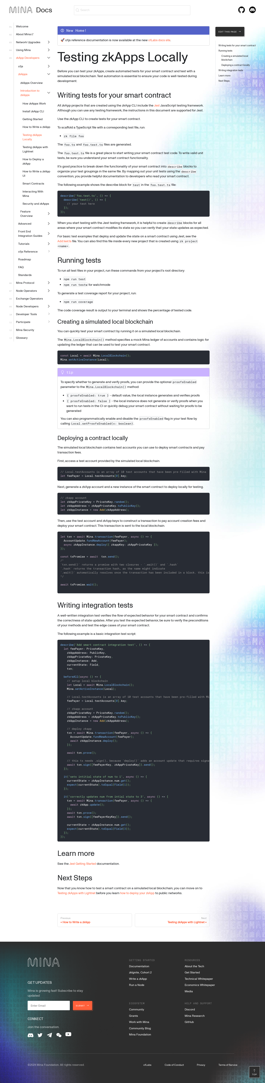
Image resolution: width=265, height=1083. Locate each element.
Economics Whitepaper (200, 985)
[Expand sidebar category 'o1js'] (49, 66)
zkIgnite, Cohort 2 (140, 972)
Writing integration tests (230, 70)
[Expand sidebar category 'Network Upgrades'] (49, 42)
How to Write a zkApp (36, 127)
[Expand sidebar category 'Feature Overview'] (49, 213)
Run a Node (136, 985)
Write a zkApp (138, 979)
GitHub (189, 1022)
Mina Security (25, 330)
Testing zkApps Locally (32, 137)
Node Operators (26, 291)
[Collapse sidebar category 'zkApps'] (49, 74)
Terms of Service (227, 1064)
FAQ (21, 267)
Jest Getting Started (84, 863)
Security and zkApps (36, 204)
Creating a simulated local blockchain (234, 57)
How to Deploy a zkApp (33, 161)
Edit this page (229, 31)
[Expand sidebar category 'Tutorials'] (49, 243)
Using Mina (23, 50)
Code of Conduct (174, 1064)
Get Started (192, 972)
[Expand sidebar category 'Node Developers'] (49, 306)
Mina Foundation (140, 1034)
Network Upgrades (28, 42)
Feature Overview (26, 213)
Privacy (201, 1064)
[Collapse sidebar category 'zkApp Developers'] (49, 58)
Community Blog (140, 1028)
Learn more (224, 75)
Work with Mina (139, 1022)
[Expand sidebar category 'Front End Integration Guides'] (49, 234)
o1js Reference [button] (28, 251)
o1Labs (147, 1064)
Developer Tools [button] (26, 314)
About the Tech (194, 966)
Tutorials (23, 244)
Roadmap (24, 259)
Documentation (139, 966)
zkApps (22, 74)
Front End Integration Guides (30, 233)
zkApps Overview (31, 83)
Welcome (22, 26)
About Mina (25, 34)
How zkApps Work (34, 103)
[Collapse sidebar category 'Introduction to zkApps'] (49, 93)
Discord (190, 1009)
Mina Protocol (25, 283)
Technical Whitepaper (199, 979)
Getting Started (33, 119)
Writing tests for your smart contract (237, 45)
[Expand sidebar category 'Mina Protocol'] (49, 283)
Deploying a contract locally (235, 65)
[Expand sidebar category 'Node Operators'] (49, 290)
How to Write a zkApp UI (36, 173)
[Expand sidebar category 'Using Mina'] (49, 50)
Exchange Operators (29, 298)
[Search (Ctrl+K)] (132, 10)
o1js (20, 66)
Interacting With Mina (33, 193)
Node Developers (27, 306)
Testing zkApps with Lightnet (35, 149)
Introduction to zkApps (29, 93)
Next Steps (224, 80)
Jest (157, 105)
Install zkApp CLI (33, 111)
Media (189, 991)
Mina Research (195, 1016)
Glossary (22, 338)
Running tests (225, 50)
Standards (25, 275)
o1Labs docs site (160, 40)
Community (136, 1009)
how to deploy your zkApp (141, 893)
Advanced (24, 224)
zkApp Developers (27, 58)
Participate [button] (23, 322)
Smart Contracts (33, 183)
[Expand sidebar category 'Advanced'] (49, 224)
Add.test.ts (65, 241)
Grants (133, 1016)
